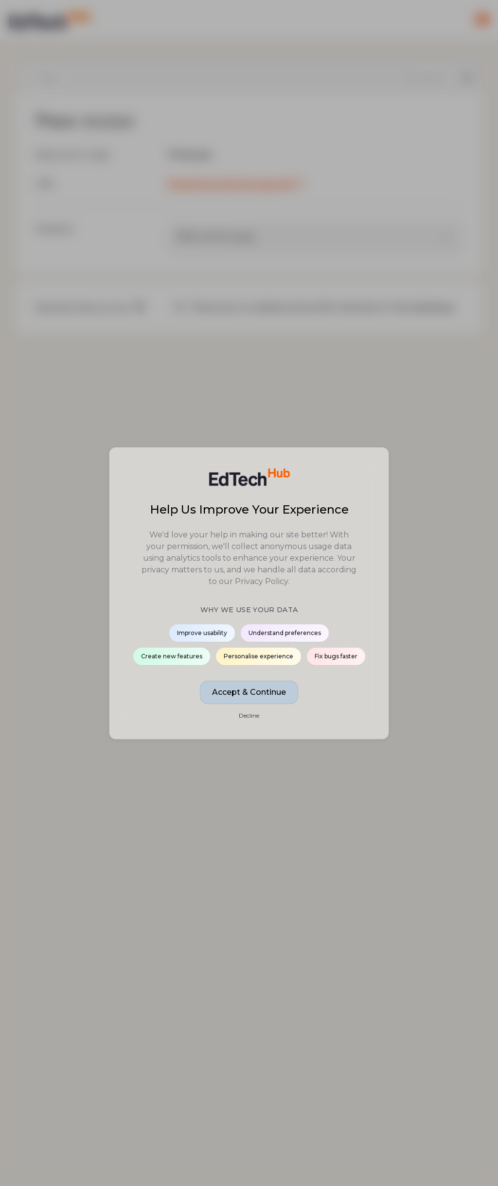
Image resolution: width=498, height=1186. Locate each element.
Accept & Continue (249, 692)
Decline (249, 715)
